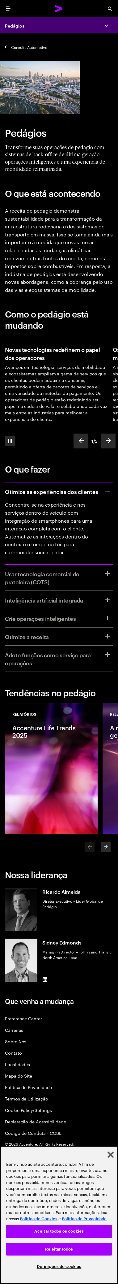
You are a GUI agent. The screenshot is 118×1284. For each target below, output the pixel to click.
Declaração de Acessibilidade (35, 1121)
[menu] (8, 8)
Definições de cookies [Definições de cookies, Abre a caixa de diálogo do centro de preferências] (59, 1267)
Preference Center (23, 1018)
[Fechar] (110, 1154)
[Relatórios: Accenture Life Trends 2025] (51, 768)
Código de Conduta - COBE (33, 1133)
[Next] (105, 846)
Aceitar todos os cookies (59, 1231)
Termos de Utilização (26, 1098)
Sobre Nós (15, 1041)
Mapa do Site (18, 1075)
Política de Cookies (38, 1219)
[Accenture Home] (59, 8)
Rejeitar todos (59, 1249)
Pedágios (14, 25)
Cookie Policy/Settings (28, 1110)
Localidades (17, 1064)
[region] (59, 1215)
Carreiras (14, 1030)
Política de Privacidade (28, 1087)
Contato (13, 1052)
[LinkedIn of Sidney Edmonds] (44, 979)
